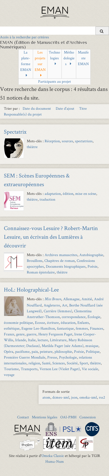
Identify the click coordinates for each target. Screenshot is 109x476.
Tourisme (11, 368)
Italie (32, 339)
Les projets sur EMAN (40, 61)
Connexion (87, 417)
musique (91, 345)
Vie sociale (90, 368)
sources (67, 140)
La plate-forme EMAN (25, 61)
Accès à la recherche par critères (24, 37)
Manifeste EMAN (83, 58)
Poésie (92, 266)
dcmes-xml (60, 397)
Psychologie (68, 357)
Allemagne (71, 298)
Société (72, 363)
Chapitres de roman (59, 260)
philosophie (63, 351)
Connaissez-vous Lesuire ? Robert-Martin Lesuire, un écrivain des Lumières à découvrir (51, 236)
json (74, 397)
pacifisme (22, 351)
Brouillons (34, 260)
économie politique (18, 322)
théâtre (32, 146)
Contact (23, 417)
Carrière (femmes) (58, 310)
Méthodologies (69, 58)
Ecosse (40, 322)
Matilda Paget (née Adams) (62, 345)
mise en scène (85, 193)
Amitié (87, 298)
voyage (9, 374)
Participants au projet (54, 81)
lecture (43, 339)
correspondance (74, 316)
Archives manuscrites (61, 254)
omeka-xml (88, 397)
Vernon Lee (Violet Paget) (60, 368)
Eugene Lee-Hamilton (38, 328)
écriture (53, 322)
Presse (52, 357)
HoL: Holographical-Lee (31, 289)
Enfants (83, 322)
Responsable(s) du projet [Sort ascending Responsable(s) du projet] (23, 114)
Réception (52, 140)
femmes (82, 328)
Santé (46, 363)
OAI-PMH (68, 417)
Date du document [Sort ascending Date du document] (37, 108)
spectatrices (84, 140)
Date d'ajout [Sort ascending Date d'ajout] (65, 108)
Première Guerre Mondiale (24, 357)
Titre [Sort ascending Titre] (83, 108)
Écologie (94, 316)
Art (64, 305)
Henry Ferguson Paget (55, 334)
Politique (93, 351)
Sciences (58, 363)
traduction (47, 199)
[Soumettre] (102, 31)
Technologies (54, 55)
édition (68, 193)
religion (34, 363)
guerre (31, 334)
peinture (46, 351)
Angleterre (52, 305)
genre (20, 334)
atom (46, 397)
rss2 (102, 397)
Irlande (20, 339)
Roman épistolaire (41, 272)
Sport (84, 363)
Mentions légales (44, 417)
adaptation (53, 193)
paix (35, 351)
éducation (68, 322)
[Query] (54, 31)
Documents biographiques (66, 266)
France (9, 334)
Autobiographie (91, 254)
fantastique (65, 328)
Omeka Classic (52, 455)
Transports (29, 368)
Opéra (8, 351)
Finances (96, 328)
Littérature (58, 339)
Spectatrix (15, 131)
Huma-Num (54, 461)
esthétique (12, 328)
